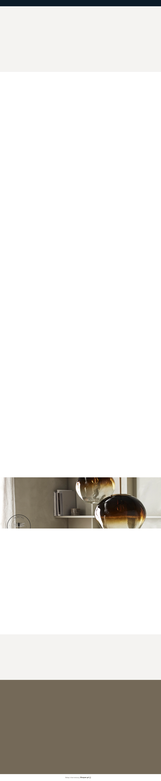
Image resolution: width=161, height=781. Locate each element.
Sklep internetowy (77, 777)
